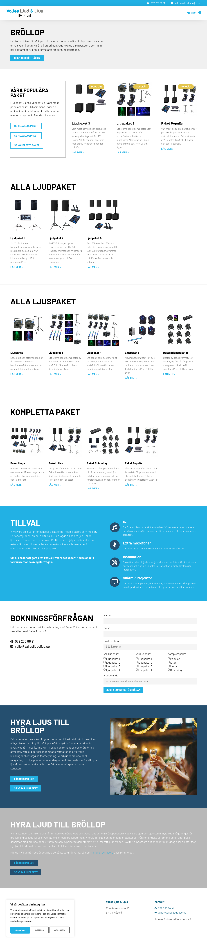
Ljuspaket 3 (56, 352)
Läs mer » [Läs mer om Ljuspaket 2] (123, 152)
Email (107, 628)
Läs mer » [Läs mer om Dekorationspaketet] (169, 374)
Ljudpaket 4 (94, 238)
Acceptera (60, 930)
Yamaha (96, 853)
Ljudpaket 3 (81, 123)
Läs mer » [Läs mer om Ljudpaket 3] (78, 152)
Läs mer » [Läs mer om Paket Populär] (167, 148)
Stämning (176, 670)
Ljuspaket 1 (17, 352)
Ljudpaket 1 (17, 238)
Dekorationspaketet (175, 352)
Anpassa (19, 930)
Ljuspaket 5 (132, 352)
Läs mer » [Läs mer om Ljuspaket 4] (93, 374)
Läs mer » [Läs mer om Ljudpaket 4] (93, 267)
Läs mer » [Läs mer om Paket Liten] (55, 484)
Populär (175, 659)
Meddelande (111, 676)
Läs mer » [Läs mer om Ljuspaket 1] (16, 374)
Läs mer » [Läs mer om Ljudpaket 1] (16, 267)
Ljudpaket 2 (56, 238)
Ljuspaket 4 (94, 352)
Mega (173, 666)
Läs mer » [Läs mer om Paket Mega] (16, 484)
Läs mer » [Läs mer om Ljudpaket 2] (55, 267)
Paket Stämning (97, 463)
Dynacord (107, 853)
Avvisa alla (39, 930)
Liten (173, 663)
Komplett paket (177, 654)
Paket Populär (172, 123)
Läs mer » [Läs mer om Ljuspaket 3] (55, 374)
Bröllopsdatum (112, 641)
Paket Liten (56, 463)
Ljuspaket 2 (126, 123)
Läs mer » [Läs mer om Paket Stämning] (93, 488)
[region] (40, 919)
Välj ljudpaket (111, 654)
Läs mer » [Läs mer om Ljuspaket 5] (131, 377)
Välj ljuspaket (143, 654)
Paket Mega (17, 463)
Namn (107, 615)
